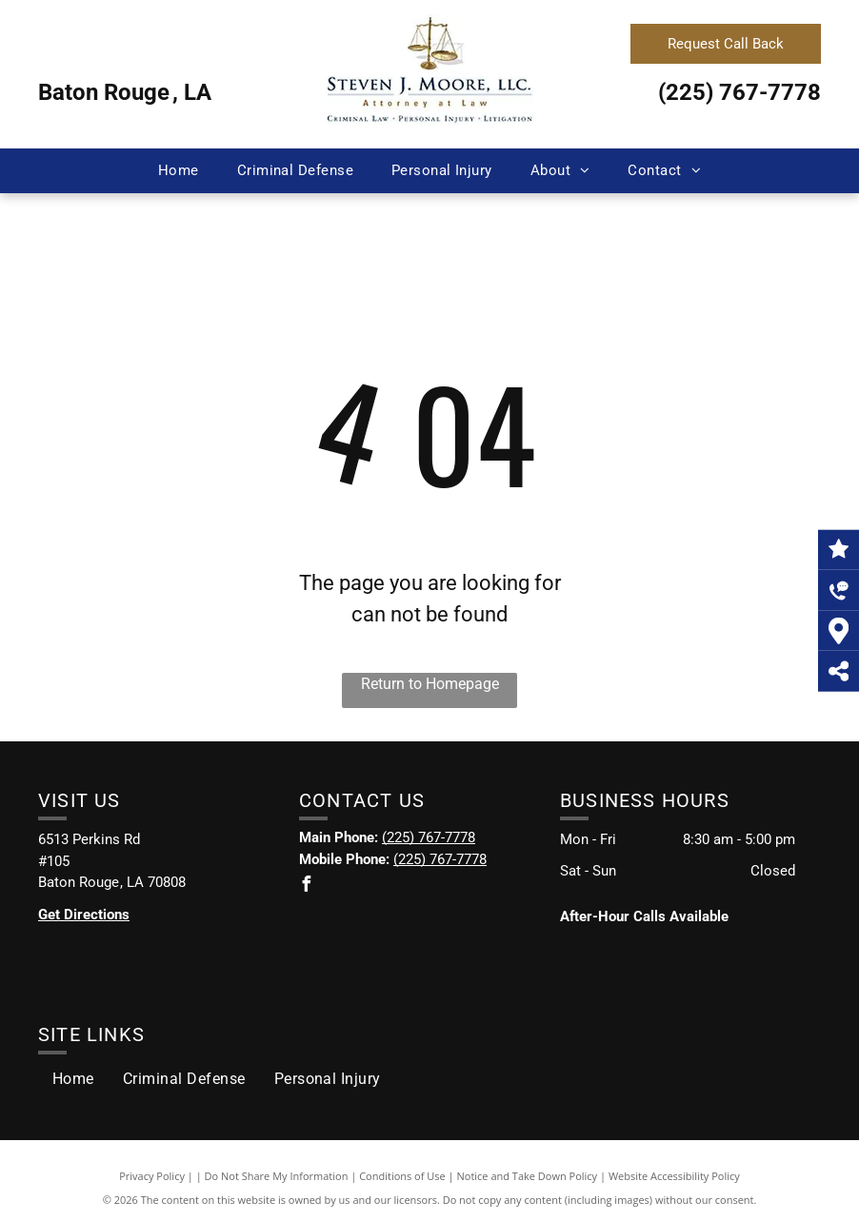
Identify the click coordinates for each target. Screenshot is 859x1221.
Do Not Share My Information (277, 1176)
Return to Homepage (430, 684)
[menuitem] (178, 170)
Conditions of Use (402, 1176)
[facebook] (306, 886)
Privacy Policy (152, 1176)
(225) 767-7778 (739, 92)
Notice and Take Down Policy (527, 1176)
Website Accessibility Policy (674, 1176)
